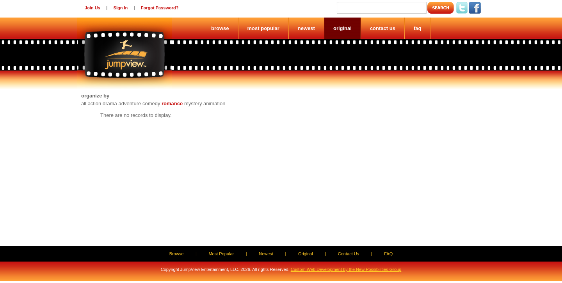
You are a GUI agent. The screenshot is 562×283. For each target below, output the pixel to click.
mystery (193, 103)
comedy (151, 103)
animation (214, 103)
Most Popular (263, 28)
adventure (129, 103)
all (83, 103)
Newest (306, 28)
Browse (220, 28)
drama (110, 103)
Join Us (92, 7)
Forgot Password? (160, 7)
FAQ (418, 28)
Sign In (121, 7)
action (94, 103)
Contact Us (382, 28)
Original (342, 28)
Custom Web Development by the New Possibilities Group (346, 269)
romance (172, 103)
